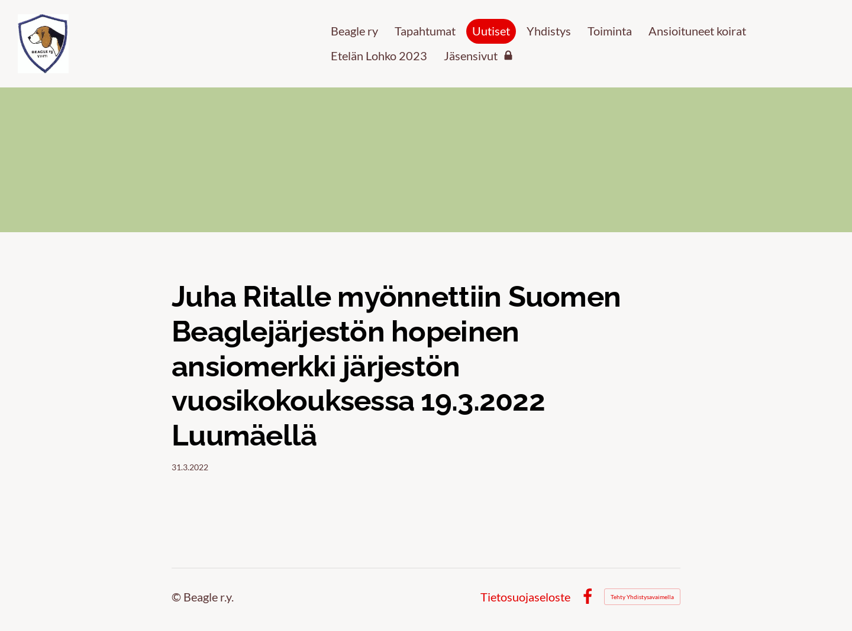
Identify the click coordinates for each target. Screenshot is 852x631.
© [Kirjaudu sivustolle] (177, 597)
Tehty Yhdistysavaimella (642, 596)
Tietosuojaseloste (525, 597)
